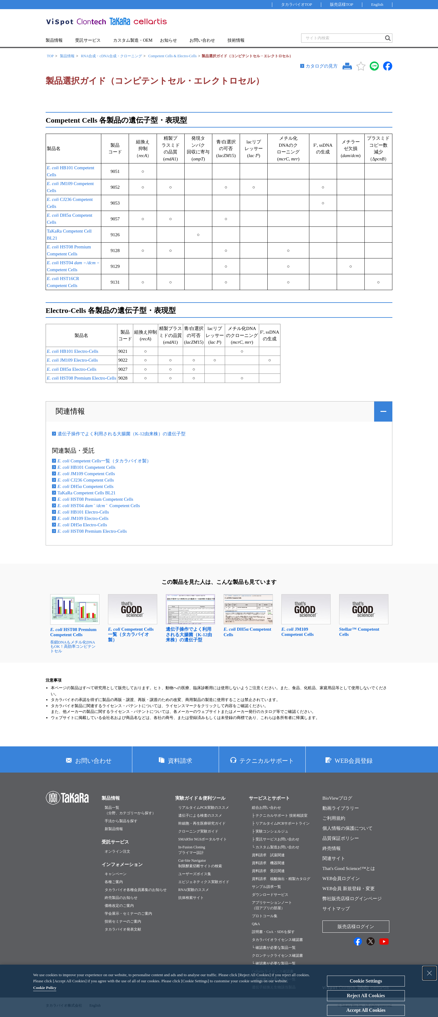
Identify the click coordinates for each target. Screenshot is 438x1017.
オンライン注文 (117, 851)
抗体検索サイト (191, 898)
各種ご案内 (114, 882)
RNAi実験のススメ (193, 890)
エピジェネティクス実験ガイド (203, 882)
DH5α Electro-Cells (71, 369)
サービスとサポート (269, 798)
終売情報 (331, 848)
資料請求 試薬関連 (268, 855)
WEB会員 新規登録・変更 (348, 888)
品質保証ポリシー (340, 838)
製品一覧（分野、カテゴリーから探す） (130, 810)
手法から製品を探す (121, 821)
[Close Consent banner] (429, 973)
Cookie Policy (44, 987)
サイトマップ (336, 908)
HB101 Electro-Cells (72, 351)
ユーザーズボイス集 (194, 874)
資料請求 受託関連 (268, 871)
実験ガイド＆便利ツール (200, 798)
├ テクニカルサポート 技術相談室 (280, 815)
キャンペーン (116, 874)
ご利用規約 (333, 818)
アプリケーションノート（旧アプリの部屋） (272, 905)
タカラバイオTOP (296, 4)
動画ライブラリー (340, 808)
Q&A (256, 924)
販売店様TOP (341, 4)
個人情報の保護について (347, 828)
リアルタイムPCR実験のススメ (203, 807)
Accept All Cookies (365, 1010)
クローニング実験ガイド (198, 831)
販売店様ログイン (356, 926)
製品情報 (54, 40)
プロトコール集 (264, 916)
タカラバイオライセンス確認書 (277, 940)
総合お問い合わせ (266, 807)
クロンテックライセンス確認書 (277, 955)
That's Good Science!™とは (348, 868)
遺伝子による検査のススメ (200, 815)
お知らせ (168, 40)
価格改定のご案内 (119, 905)
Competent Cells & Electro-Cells (172, 56)
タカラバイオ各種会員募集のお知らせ (136, 890)
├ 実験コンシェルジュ (270, 831)
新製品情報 (114, 829)
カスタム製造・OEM (132, 40)
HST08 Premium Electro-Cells (81, 378)
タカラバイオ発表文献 (123, 929)
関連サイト (333, 858)
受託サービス (88, 40)
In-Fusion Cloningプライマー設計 (191, 850)
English (377, 4)
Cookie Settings (366, 981)
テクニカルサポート (266, 760)
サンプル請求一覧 (266, 887)
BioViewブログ (337, 798)
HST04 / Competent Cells (98, 505)
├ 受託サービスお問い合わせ (275, 839)
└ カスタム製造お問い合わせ (275, 847)
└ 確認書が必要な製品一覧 (274, 947)
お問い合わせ (202, 40)
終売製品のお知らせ (121, 898)
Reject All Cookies (366, 995)
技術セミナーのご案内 (123, 921)
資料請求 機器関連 (268, 863)
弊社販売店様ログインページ (352, 898)
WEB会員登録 (353, 760)
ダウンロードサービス (270, 895)
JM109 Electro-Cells (72, 360)
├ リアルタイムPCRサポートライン (281, 823)
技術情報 (236, 40)
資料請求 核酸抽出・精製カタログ (281, 879)
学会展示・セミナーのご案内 (128, 913)
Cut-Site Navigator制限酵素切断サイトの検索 (200, 863)
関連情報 (70, 411)
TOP (50, 56)
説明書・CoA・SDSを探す (273, 932)
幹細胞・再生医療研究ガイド (202, 823)
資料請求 (180, 760)
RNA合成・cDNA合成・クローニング (111, 56)
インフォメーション (122, 864)
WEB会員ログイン (341, 878)
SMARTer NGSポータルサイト (202, 839)
